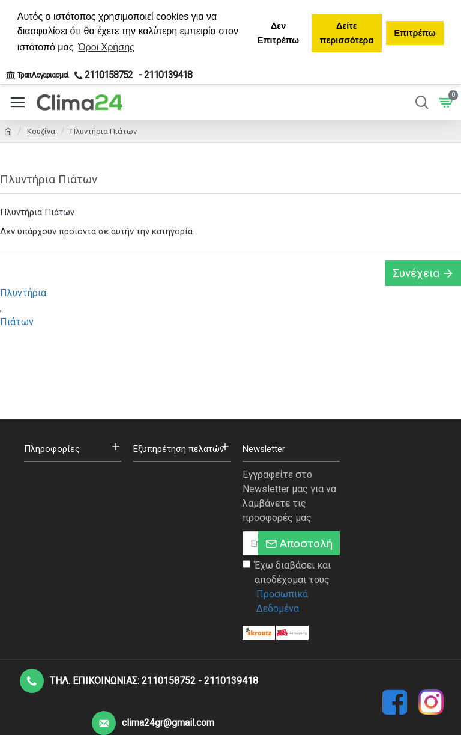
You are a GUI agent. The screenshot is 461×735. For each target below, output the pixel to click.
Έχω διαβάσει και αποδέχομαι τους (291, 588)
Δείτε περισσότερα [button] (346, 33)
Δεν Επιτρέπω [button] (278, 33)
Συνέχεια (416, 273)
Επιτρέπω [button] (414, 33)
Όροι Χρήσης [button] (106, 47)
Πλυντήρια (23, 293)
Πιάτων (17, 322)
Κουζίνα (41, 131)
